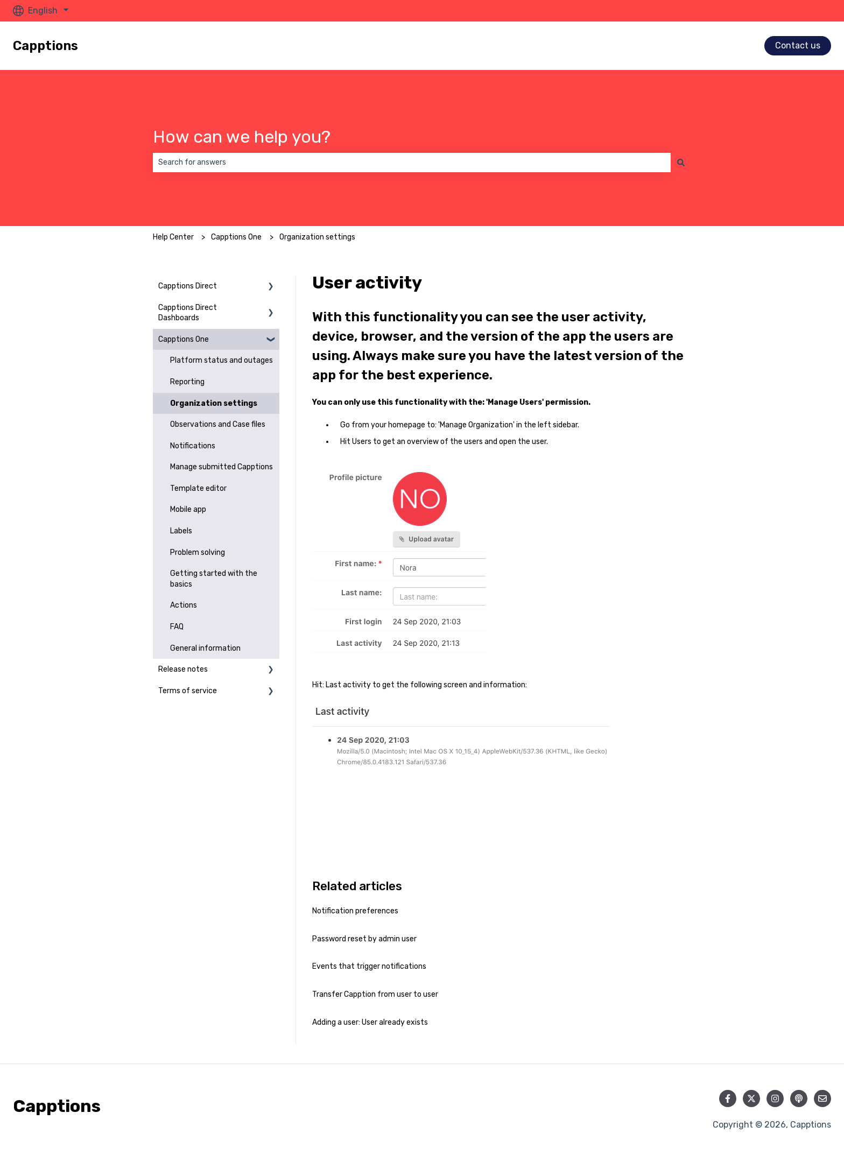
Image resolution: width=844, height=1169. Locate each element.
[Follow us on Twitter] (751, 1098)
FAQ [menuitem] (177, 626)
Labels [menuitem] (181, 531)
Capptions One (236, 237)
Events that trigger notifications (369, 966)
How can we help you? (241, 136)
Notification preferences (355, 911)
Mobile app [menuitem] (188, 509)
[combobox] (412, 162)
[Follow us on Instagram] (775, 1098)
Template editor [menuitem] (198, 488)
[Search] (681, 162)
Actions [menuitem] (183, 605)
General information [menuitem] (205, 648)
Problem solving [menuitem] (197, 552)
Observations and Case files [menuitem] (217, 424)
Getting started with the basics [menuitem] (213, 579)
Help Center (173, 237)
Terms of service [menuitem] (187, 690)
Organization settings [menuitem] (213, 403)
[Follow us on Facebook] (727, 1098)
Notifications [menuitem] (192, 445)
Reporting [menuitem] (187, 381)
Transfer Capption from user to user (375, 994)
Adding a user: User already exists (370, 1022)
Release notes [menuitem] (183, 669)
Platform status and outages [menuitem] (221, 360)
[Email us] (822, 1098)
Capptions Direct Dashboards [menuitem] (187, 313)
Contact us (797, 45)
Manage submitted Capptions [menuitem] (221, 466)
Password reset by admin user (364, 938)
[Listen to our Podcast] (798, 1098)
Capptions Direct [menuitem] (187, 286)
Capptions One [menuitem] (183, 339)
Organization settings (317, 237)
